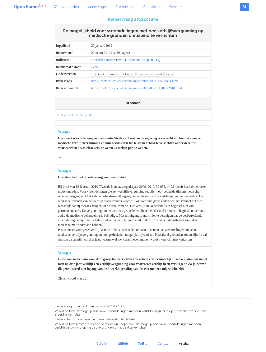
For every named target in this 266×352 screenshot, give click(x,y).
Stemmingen (125, 7)
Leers (95, 67)
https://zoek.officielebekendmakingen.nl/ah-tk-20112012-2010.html (136, 88)
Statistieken (152, 7)
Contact (163, 343)
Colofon (102, 343)
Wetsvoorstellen (66, 7)
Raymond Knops (139, 60)
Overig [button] (175, 7)
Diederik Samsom (103, 60)
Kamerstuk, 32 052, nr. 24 (76, 115)
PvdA (121, 60)
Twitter (143, 343)
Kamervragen (97, 7)
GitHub (123, 343)
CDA (155, 60)
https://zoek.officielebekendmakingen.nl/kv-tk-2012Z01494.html (134, 81)
